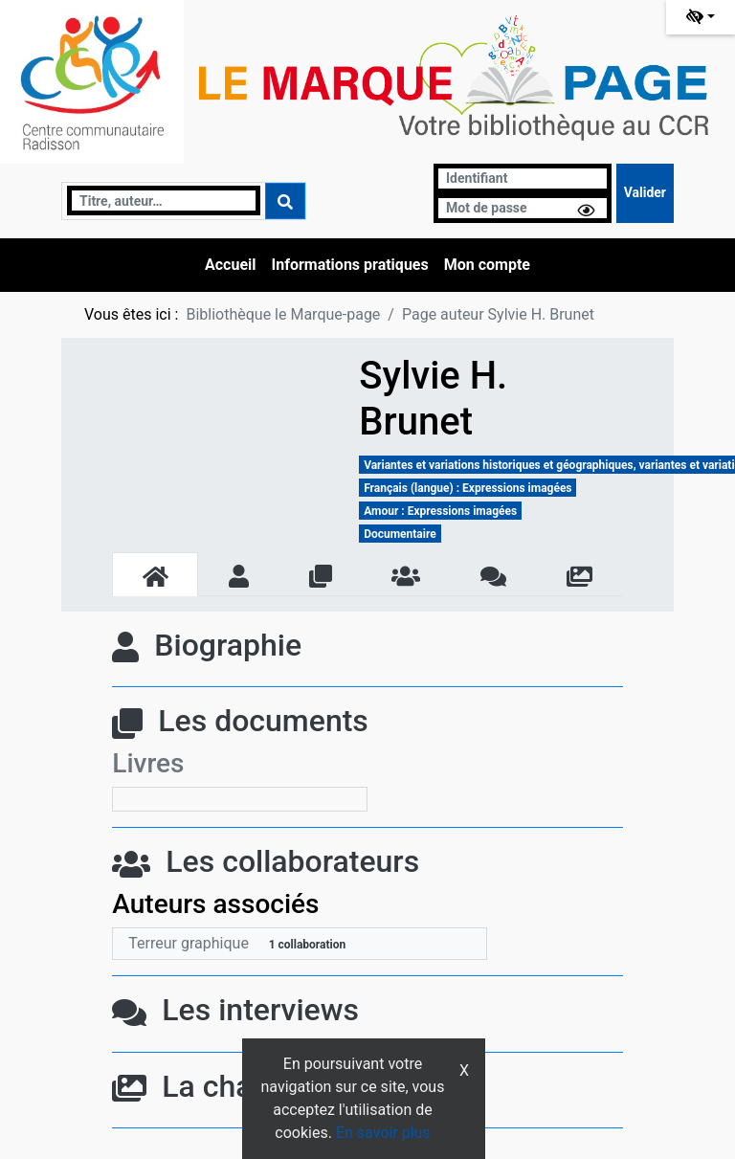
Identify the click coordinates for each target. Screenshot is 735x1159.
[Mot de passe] (523, 208)
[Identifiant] (523, 178)
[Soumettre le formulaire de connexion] (645, 193)
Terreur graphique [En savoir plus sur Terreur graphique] (188, 943)
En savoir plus (383, 1133)
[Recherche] (163, 200)
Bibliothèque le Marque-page (283, 314)
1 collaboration (307, 944)
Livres (148, 763)
